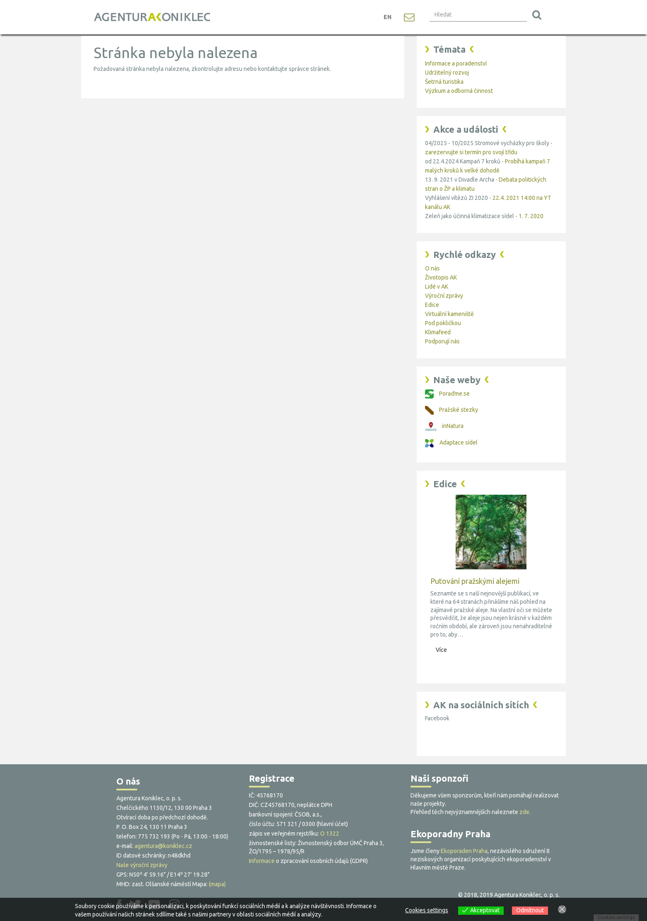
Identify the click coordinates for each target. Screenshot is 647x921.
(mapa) (217, 884)
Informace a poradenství (456, 63)
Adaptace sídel (451, 442)
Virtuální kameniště (449, 314)
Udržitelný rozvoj (447, 72)
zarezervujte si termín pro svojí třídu (471, 152)
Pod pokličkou (443, 323)
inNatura (444, 426)
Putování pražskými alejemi (474, 581)
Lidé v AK (436, 286)
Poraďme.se (447, 393)
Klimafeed (438, 332)
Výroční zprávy (444, 295)
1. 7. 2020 (531, 216)
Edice (432, 304)
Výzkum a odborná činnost (459, 90)
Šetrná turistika (444, 81)
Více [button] (441, 649)
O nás (432, 268)
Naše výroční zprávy (141, 865)
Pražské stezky (451, 409)
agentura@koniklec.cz (163, 846)
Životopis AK (441, 277)
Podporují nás (442, 341)
